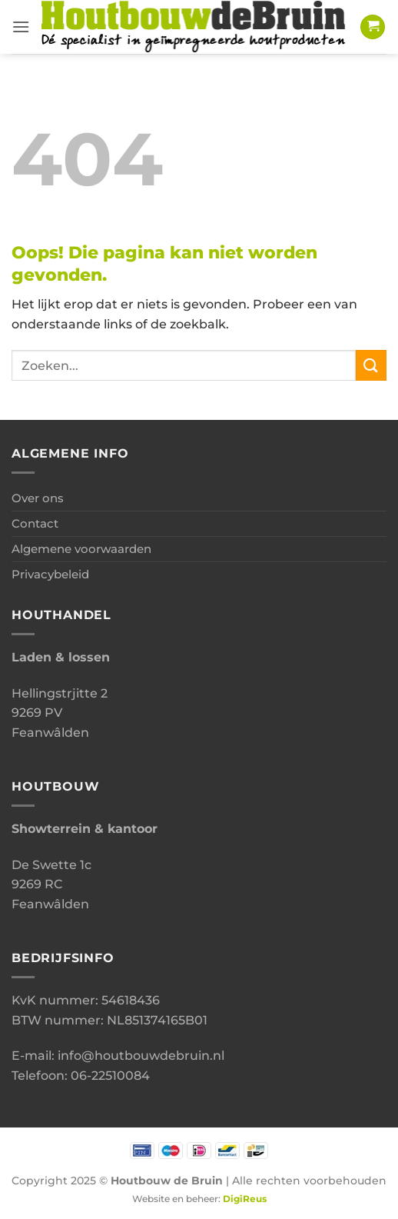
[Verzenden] (371, 365)
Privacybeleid (50, 574)
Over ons (38, 498)
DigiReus (245, 1199)
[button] (21, 26)
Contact (35, 523)
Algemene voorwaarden (81, 548)
